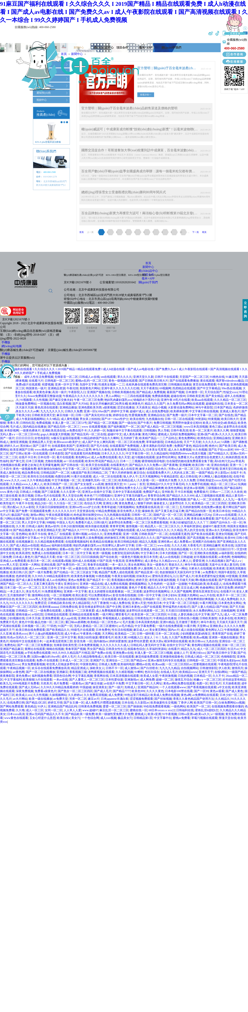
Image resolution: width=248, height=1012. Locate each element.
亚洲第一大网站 (29, 564)
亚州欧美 (167, 491)
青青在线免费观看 (202, 518)
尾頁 (204, 232)
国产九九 (217, 614)
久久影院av (142, 702)
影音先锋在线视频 (124, 595)
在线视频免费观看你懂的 (228, 706)
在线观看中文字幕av (26, 537)
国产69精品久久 (218, 453)
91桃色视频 (103, 576)
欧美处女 (91, 518)
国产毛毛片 (223, 518)
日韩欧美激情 (208, 618)
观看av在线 (66, 549)
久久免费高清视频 (95, 694)
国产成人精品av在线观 (24, 545)
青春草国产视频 (75, 648)
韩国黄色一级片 (36, 388)
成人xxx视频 (108, 717)
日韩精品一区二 (26, 610)
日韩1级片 (100, 522)
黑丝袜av (26, 445)
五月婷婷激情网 (189, 507)
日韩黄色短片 (143, 618)
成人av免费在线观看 (104, 457)
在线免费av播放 (211, 507)
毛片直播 (128, 622)
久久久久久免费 (234, 625)
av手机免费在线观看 (38, 652)
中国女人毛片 (65, 522)
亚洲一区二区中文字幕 (61, 637)
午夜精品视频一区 (18, 668)
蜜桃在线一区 (138, 710)
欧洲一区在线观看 (36, 453)
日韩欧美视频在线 (123, 392)
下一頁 (195, 232)
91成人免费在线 (120, 602)
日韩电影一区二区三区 (59, 380)
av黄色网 (224, 556)
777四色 (51, 625)
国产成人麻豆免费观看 (30, 579)
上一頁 (90, 232)
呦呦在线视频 (55, 648)
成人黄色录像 (132, 434)
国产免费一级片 (176, 415)
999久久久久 (175, 599)
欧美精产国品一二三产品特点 (158, 438)
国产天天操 (237, 606)
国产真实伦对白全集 (98, 415)
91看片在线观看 (81, 476)
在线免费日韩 (16, 702)
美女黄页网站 (158, 629)
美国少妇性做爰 (88, 637)
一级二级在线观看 (34, 499)
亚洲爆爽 (185, 464)
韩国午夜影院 (227, 572)
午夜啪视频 (231, 629)
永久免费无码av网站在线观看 (185, 403)
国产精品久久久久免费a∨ (145, 464)
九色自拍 (212, 641)
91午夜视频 (169, 714)
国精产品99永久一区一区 (226, 522)
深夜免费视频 (24, 691)
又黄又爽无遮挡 (43, 583)
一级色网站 (178, 706)
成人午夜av (71, 633)
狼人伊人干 (130, 476)
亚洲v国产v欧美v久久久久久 (215, 434)
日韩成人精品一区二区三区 (202, 656)
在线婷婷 (240, 553)
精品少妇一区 (43, 503)
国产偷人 (193, 499)
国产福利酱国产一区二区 (124, 426)
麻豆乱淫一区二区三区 (114, 710)
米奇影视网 (11, 430)
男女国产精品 (95, 648)
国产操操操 (134, 706)
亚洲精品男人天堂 (40, 441)
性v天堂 (103, 518)
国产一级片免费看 (40, 572)
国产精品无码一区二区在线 (88, 434)
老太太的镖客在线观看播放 (105, 591)
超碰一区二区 (164, 679)
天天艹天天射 (192, 441)
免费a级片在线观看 (28, 384)
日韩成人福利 (34, 526)
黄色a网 (186, 694)
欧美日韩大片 (230, 418)
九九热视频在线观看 (117, 514)
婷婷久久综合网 (129, 549)
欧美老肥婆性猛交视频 (210, 576)
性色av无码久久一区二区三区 (26, 637)
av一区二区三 (31, 587)
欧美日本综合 (221, 510)
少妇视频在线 (16, 618)
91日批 (172, 614)
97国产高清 (104, 560)
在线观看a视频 (61, 560)
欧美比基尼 (79, 595)
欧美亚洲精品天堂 (49, 530)
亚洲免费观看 (112, 533)
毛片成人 (16, 426)
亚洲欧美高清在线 (53, 430)
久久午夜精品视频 (38, 480)
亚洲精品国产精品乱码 (62, 706)
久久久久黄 (161, 568)
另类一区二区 (78, 698)
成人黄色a (151, 560)
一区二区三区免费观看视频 (150, 522)
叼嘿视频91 (105, 495)
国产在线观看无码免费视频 (82, 453)
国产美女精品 (214, 395)
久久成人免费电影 (227, 599)
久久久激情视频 (117, 587)
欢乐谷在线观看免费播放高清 (51, 668)
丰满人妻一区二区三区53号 (69, 422)
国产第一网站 (178, 568)
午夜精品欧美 (197, 583)
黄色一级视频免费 (24, 468)
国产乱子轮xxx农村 (220, 449)
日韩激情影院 (208, 668)
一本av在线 (60, 679)
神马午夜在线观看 (196, 564)
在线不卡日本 (27, 457)
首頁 (81, 232)
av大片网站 (20, 698)
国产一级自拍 (127, 422)
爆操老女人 (161, 503)
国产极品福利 (233, 487)
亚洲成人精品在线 (152, 549)
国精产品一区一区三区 (168, 514)
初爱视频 (48, 384)
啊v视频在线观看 (206, 579)
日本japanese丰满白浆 (114, 698)
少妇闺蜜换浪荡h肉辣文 (195, 633)
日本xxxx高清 (16, 714)
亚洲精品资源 (56, 388)
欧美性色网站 (174, 487)
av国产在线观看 (151, 606)
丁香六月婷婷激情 (120, 472)
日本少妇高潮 (66, 587)
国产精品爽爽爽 (153, 487)
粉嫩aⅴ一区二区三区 (207, 679)
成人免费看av (182, 541)
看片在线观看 (65, 457)
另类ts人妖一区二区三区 (183, 468)
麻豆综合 (139, 472)
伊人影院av (222, 472)
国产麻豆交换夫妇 (61, 399)
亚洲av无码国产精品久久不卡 (45, 714)
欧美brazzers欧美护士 (67, 441)
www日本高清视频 (196, 426)
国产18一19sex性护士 (115, 418)
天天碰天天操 (185, 579)
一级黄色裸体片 (30, 430)
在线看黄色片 (119, 464)
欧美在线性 (137, 418)
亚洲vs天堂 (139, 602)
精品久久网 (182, 518)
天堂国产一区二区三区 (194, 376)
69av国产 (104, 411)
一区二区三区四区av (179, 664)
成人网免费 (147, 679)
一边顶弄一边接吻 (175, 583)
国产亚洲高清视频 (230, 579)
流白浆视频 (64, 403)
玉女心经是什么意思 (42, 717)
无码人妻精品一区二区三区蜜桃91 (96, 625)
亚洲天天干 (206, 671)
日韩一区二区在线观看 (179, 418)
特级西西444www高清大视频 (188, 453)
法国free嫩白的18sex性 (45, 656)
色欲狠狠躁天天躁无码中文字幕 (180, 572)
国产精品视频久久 (24, 530)
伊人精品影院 (81, 602)
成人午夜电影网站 (121, 518)
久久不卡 (218, 675)
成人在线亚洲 (129, 468)
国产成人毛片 (103, 691)
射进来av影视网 (194, 487)
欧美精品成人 (127, 480)
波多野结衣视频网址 (156, 591)
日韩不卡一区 (114, 668)
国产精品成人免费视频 (150, 392)
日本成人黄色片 (23, 556)
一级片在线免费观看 (169, 625)
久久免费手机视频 (197, 484)
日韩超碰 (187, 556)
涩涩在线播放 (126, 407)
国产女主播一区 (74, 702)
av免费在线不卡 (77, 430)
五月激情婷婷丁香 (18, 595)
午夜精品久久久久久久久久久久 (83, 395)
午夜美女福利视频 (123, 576)
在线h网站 (221, 671)
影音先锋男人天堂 (129, 510)
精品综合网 (200, 445)
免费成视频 (43, 422)
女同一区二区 (53, 710)
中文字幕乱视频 (82, 675)
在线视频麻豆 (24, 541)
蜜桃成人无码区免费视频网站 (177, 434)
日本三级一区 (13, 587)
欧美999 (230, 537)
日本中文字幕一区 (59, 568)
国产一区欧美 (84, 549)
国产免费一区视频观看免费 (33, 510)
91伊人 (42, 706)
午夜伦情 (72, 388)
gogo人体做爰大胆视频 (55, 434)
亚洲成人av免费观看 (13, 560)
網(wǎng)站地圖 (11, 346)
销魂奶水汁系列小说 (146, 399)
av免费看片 (209, 572)
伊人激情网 (145, 568)
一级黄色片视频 (129, 556)
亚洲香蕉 (68, 487)
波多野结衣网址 (166, 457)
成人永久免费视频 (179, 449)
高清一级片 (59, 392)
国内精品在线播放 (34, 426)
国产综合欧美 (108, 556)
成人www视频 (38, 568)
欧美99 (89, 461)
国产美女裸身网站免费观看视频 (165, 499)
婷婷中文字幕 (120, 411)
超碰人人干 (181, 652)
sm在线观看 (108, 376)
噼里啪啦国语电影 (153, 461)
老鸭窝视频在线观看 (101, 671)
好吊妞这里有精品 (234, 679)
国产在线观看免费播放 (184, 380)
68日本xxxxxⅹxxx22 (162, 710)
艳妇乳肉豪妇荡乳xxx (118, 399)
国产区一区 (185, 553)
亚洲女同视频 (224, 533)
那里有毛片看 (105, 487)
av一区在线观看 (74, 461)
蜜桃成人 (140, 714)
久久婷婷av (75, 694)
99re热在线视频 (231, 388)
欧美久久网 (221, 430)
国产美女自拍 (34, 518)
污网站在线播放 (14, 518)
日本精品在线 (173, 441)
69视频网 (165, 388)
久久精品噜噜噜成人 (90, 656)
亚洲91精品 (167, 622)
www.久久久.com (15, 480)
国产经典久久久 (163, 518)
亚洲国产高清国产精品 (104, 468)
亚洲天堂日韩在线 (231, 468)
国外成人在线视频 (84, 560)
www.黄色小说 (9, 491)
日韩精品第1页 (142, 717)
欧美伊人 (22, 599)
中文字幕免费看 (145, 625)
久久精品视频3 (215, 560)
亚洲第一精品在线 (91, 583)
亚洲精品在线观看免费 (83, 614)
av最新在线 (80, 568)
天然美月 (46, 683)
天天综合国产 (213, 392)
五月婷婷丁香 (129, 438)
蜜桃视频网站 (137, 583)
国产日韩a (16, 453)
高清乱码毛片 (143, 518)
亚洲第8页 (82, 445)
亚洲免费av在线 (123, 652)
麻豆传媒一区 (65, 415)
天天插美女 (143, 407)
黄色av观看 (217, 691)
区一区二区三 (169, 507)
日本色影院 (56, 453)
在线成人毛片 (169, 671)
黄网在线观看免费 (125, 568)
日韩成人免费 (107, 664)
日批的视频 (185, 675)
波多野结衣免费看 (120, 522)
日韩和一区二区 (141, 514)
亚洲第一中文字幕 (75, 591)
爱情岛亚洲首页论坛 (206, 591)
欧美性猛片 (7, 503)
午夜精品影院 (169, 476)
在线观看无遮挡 (179, 533)
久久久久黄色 (155, 691)
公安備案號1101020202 (114, 282)
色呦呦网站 (238, 556)
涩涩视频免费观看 (141, 698)
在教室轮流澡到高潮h (125, 553)
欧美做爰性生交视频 (163, 702)
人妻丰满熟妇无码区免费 (156, 445)
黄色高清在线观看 (46, 407)
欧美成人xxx (24, 694)
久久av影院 (27, 507)
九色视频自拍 (154, 418)
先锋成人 (130, 687)
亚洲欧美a (216, 625)
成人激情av (132, 668)
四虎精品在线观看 (184, 388)
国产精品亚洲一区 (146, 572)
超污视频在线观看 (143, 457)
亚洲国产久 (97, 660)
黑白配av (13, 507)
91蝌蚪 (139, 671)
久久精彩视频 (124, 671)
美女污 (75, 717)
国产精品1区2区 (36, 702)
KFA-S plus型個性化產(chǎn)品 (49, 142)
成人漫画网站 (49, 549)
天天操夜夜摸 (231, 683)
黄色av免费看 (76, 579)
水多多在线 (225, 618)
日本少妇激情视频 (72, 526)
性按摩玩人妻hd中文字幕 (118, 545)
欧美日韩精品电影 (126, 541)
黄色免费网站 (187, 438)
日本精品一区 (202, 675)
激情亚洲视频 (19, 441)
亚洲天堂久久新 (143, 376)
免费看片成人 (84, 522)
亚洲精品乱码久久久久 (140, 537)
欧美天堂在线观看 (97, 464)
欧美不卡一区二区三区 (231, 595)
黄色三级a (215, 426)
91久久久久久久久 (21, 602)
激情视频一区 (134, 526)
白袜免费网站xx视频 (231, 702)
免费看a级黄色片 (45, 691)
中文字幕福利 (13, 679)
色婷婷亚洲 (23, 576)
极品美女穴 (125, 717)
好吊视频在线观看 (205, 556)
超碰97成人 (137, 411)
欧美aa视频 (200, 637)
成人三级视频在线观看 (209, 495)
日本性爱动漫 (114, 679)
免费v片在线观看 (47, 660)
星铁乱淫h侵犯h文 (206, 710)
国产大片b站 (80, 403)
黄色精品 (30, 706)
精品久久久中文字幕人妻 (164, 587)
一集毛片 (241, 499)
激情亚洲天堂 (113, 484)
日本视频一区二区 (33, 625)
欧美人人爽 (53, 487)
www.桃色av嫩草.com (48, 449)
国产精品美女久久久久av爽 (21, 411)
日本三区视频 (34, 461)
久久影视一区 (146, 480)
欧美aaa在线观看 (202, 399)
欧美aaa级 (158, 664)
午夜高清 (118, 560)
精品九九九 (188, 648)
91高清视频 (7, 610)
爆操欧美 (148, 510)
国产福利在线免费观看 (171, 537)
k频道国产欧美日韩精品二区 (89, 472)
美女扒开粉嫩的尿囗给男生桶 (109, 403)
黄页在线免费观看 (204, 384)
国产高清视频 (196, 537)
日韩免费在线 (69, 606)
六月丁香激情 (100, 602)
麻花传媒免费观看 (147, 656)
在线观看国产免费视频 (124, 445)
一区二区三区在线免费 (130, 441)
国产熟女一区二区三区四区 (75, 691)
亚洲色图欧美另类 (90, 407)
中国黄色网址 (88, 664)
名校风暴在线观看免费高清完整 (146, 384)
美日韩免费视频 (74, 518)
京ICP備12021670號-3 (77, 282)
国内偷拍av (101, 641)
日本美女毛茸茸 (156, 449)
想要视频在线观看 (205, 664)
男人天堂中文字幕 (33, 522)
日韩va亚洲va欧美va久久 (194, 714)
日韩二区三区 (16, 388)
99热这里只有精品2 (136, 694)
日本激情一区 (194, 392)
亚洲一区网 (130, 533)
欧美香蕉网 (118, 449)
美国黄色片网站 (90, 388)
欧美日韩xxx (197, 641)
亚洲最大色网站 (188, 595)
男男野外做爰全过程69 (187, 422)
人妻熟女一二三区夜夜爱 (78, 610)
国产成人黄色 (234, 691)
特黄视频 (214, 418)
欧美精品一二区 (125, 633)
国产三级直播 (50, 491)
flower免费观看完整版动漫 (44, 395)
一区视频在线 (46, 403)
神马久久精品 (98, 530)
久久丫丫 (203, 522)
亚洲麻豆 (62, 671)
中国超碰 (85, 687)
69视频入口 (135, 637)
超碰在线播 (20, 568)
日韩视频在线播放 (179, 384)
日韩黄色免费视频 (90, 706)
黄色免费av (23, 675)
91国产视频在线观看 (122, 530)
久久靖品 (177, 530)
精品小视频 (159, 407)
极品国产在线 (20, 514)
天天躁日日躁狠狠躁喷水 (52, 507)
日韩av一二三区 (220, 491)
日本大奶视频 (168, 553)
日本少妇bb (169, 595)
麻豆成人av (140, 629)
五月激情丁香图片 (187, 622)
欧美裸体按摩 (179, 411)
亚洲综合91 (71, 583)
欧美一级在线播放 (40, 698)
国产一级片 (115, 687)
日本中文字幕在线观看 (127, 491)
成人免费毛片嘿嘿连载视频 (102, 702)
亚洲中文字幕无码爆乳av (130, 495)
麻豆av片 (93, 698)
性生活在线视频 (122, 629)
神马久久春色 (101, 449)
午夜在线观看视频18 (59, 514)
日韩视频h (149, 430)
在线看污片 (36, 380)
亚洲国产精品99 (147, 687)
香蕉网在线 (101, 675)
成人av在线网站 (85, 487)
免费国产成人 (151, 491)
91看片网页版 (208, 602)
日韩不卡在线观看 (166, 376)
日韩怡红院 (27, 422)
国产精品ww (138, 660)
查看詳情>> (145, 94)
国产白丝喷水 (149, 668)
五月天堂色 (49, 587)
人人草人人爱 (72, 710)
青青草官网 (117, 526)
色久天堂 (124, 457)
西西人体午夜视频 (100, 568)
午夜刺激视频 (168, 675)
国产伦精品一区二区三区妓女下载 (75, 572)
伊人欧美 (224, 668)
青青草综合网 (156, 495)
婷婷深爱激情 (118, 641)
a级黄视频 (109, 407)
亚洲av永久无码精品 (219, 530)
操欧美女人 (97, 668)
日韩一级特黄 (145, 633)
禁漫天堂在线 (227, 717)
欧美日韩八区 (19, 572)
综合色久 (161, 468)
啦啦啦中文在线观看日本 (26, 641)
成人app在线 (69, 618)
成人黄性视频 (69, 418)
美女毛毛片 (33, 591)
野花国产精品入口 (107, 461)
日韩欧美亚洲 (195, 395)
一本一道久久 (118, 564)
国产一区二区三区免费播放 (34, 645)
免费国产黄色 (183, 445)
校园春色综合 (136, 648)
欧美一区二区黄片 (201, 430)
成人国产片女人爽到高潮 (98, 441)
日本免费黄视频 (88, 645)
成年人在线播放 (234, 395)
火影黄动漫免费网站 (181, 407)
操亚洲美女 (100, 687)
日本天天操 (33, 618)
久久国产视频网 (181, 591)
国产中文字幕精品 (208, 388)
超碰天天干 (7, 629)
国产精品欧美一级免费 (79, 714)
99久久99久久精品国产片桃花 (71, 652)
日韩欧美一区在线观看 (102, 599)
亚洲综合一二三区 (117, 660)
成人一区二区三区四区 (211, 648)
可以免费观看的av (99, 595)
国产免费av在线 (101, 652)
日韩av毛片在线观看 (48, 495)
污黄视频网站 (126, 507)
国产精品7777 (121, 691)
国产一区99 (201, 691)
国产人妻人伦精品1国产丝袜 (210, 606)
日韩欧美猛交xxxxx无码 (212, 480)
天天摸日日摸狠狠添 (178, 610)
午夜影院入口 (77, 392)
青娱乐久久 (175, 564)
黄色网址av (82, 457)
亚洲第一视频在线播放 (223, 637)
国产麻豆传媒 (94, 683)
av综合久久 (95, 533)
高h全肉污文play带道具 (229, 461)
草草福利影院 (155, 441)
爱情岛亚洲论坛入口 (165, 576)
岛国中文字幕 (88, 384)
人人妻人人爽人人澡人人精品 (66, 499)
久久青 (20, 526)
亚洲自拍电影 (219, 464)
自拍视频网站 (189, 668)
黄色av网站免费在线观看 (179, 683)
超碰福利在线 (214, 403)
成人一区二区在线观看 (107, 476)
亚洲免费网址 (134, 560)
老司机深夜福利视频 (162, 579)
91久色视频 (200, 449)
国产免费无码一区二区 (71, 564)
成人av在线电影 (169, 556)
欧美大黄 (121, 637)
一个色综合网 (90, 717)
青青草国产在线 (222, 633)
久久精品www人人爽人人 (26, 484)
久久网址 (156, 683)
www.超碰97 (90, 710)
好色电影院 (42, 438)
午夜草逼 (223, 384)
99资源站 (201, 418)
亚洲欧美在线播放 (89, 618)
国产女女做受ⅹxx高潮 (89, 484)
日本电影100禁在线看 (179, 691)
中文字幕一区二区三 (75, 468)
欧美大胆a (156, 641)
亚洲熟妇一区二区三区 (91, 587)
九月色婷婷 (155, 583)
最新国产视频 (175, 392)
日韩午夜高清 (179, 430)
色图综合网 (62, 476)
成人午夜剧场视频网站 (30, 418)
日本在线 (127, 702)
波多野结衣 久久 (180, 503)
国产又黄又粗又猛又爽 (169, 510)
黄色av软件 (52, 526)
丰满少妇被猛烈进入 (183, 522)
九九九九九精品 (169, 668)
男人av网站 (113, 395)
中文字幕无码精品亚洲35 (56, 537)
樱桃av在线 (143, 664)
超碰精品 (127, 618)
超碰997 (208, 526)
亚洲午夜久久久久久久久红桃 (120, 388)
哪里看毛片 (122, 614)
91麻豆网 (232, 376)
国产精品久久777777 (75, 530)
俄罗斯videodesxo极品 (230, 380)
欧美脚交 (240, 618)
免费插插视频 (160, 395)
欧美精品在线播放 (101, 541)
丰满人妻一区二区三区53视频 (153, 652)
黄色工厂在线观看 (59, 533)
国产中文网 (113, 606)
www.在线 (163, 545)
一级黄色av (76, 683)
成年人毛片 (68, 656)
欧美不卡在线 (37, 533)
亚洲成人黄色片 (230, 411)
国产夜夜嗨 (170, 464)
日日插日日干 (225, 549)
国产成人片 (187, 576)
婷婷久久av (11, 445)
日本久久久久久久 (113, 453)
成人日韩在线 (188, 476)
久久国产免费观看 (180, 637)
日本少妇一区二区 (231, 694)
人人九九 (228, 499)
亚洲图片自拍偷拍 (204, 541)
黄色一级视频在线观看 (123, 380)
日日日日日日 (24, 438)
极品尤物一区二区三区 (49, 622)
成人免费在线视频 (116, 583)
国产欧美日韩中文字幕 (221, 652)
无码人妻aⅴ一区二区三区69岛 (19, 434)
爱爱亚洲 (198, 560)
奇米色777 (90, 495)
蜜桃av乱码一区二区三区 (91, 380)
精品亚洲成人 (80, 668)
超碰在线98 (178, 395)
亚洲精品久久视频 (33, 487)
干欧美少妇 (23, 415)
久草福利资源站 (191, 526)
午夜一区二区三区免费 (88, 399)
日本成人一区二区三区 (74, 660)
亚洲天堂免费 (224, 587)
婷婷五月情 (55, 702)
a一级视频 (217, 714)
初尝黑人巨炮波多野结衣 (62, 664)
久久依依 (237, 491)
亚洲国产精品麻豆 (11, 648)
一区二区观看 (133, 591)
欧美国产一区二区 (198, 706)
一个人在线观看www (172, 687)
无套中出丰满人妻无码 (223, 564)
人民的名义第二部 (182, 472)
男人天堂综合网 (72, 495)
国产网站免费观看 (11, 706)
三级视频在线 (214, 487)
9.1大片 (194, 549)
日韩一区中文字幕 (149, 595)
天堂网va (202, 625)
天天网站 (108, 633)
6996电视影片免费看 (26, 683)
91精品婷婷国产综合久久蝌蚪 (100, 438)
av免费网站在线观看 (205, 694)
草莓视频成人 (111, 618)
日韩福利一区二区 (154, 599)
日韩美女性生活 (116, 648)
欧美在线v (63, 717)
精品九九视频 (148, 541)
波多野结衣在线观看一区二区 (145, 610)
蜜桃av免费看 (181, 717)
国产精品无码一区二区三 (64, 426)
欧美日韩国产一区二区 (58, 484)
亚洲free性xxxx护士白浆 (84, 507)
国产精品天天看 (45, 556)
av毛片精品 (126, 625)
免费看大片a (186, 457)
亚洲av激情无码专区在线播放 (166, 660)
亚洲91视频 (79, 533)
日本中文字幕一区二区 (202, 415)
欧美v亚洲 (154, 714)
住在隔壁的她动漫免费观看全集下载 (189, 461)
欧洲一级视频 (101, 553)
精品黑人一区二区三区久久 (162, 526)
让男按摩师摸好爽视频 (199, 599)
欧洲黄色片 (136, 403)
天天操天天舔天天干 (229, 622)
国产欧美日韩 (228, 445)
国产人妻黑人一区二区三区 (86, 679)
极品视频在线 (223, 476)
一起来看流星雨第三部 (58, 641)
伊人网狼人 (206, 476)
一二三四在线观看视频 (136, 395)
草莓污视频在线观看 (204, 717)
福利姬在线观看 (61, 545)
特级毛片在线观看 (82, 629)
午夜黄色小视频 (90, 633)
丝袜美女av (143, 576)
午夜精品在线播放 (165, 618)
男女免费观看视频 (33, 664)
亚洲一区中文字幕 (66, 384)
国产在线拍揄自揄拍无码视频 (67, 599)
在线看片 (174, 648)
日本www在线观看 (225, 514)
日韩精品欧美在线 (59, 602)
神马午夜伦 (208, 622)
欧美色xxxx (20, 633)
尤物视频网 (228, 610)
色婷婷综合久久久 (158, 530)
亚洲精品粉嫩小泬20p (198, 514)
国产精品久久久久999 (180, 495)
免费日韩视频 (162, 422)
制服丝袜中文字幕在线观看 (124, 430)
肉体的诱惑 (233, 457)
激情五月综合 (183, 679)
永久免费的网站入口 (206, 610)
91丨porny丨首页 (134, 484)
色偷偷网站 (207, 587)
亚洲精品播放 (68, 407)
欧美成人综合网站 (129, 599)
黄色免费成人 (127, 503)
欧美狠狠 (29, 679)
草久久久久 (124, 376)
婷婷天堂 (142, 579)
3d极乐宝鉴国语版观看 (65, 438)
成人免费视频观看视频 (110, 610)
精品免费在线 (30, 472)
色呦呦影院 (228, 656)
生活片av (233, 648)
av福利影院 (226, 553)
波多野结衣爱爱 (138, 641)
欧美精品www (188, 671)
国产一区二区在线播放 (40, 671)
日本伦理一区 (46, 457)
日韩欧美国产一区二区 (153, 533)
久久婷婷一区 (97, 430)
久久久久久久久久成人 (114, 645)
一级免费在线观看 (49, 610)
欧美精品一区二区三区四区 (209, 503)
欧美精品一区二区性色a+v (104, 622)
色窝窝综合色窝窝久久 (209, 457)
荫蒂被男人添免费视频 (88, 537)
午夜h (58, 583)
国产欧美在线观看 (202, 533)
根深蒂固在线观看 (175, 641)
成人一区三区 (34, 710)
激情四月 (237, 668)
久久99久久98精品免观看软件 (51, 576)
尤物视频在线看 (10, 464)
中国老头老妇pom (228, 660)
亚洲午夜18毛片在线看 (175, 399)
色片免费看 (61, 683)
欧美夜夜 (219, 568)
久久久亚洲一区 (70, 491)
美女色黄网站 (137, 564)
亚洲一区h (90, 411)
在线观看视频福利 (77, 541)
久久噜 (20, 710)
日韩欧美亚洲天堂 (43, 415)
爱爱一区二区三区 (114, 706)
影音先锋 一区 (83, 641)
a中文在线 (224, 687)
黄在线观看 (207, 380)
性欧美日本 (154, 602)
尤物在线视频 (53, 461)
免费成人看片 (135, 499)
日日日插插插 (90, 556)
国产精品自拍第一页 (198, 510)
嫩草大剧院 (146, 468)
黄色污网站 (149, 434)
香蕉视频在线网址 (123, 579)
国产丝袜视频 (163, 698)
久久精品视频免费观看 (49, 541)
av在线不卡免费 (114, 683)
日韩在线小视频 (188, 618)
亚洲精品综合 (156, 415)
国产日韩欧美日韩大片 (153, 380)
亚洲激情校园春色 (171, 656)
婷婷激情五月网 (114, 537)
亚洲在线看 (48, 564)
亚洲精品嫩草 (212, 545)
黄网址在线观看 (35, 648)
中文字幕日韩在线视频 (203, 411)
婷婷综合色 (120, 415)
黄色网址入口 (214, 629)
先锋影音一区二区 (66, 376)
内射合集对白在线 (105, 549)
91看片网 (190, 625)
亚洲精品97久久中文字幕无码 (165, 484)
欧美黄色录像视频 (82, 576)
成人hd (140, 530)
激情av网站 (37, 514)
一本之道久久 (16, 591)
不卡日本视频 (183, 491)
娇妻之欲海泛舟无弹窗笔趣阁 (41, 464)
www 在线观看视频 (94, 426)
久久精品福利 (159, 453)
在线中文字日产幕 (178, 645)
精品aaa (45, 545)
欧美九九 (6, 683)
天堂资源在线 (85, 510)
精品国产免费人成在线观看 (116, 572)
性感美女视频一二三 (111, 384)
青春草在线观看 (97, 564)
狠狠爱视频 (237, 430)
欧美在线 (228, 545)
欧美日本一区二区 (39, 560)
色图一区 (202, 683)
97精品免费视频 (106, 510)
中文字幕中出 (162, 717)
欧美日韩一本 (201, 464)
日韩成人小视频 (30, 491)
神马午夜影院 (204, 407)
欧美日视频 (26, 495)
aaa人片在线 (207, 595)
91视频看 (26, 399)
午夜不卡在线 (24, 503)
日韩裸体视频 (19, 380)
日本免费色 (103, 629)
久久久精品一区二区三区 (230, 399)
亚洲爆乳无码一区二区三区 (99, 480)
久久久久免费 (186, 480)
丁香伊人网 (185, 702)
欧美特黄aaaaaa (49, 606)
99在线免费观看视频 (156, 706)
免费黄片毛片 (9, 622)
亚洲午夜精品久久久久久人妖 (105, 499)
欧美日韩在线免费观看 (30, 629)
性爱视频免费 (137, 415)
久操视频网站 (58, 694)
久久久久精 (178, 545)
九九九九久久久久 (52, 411)
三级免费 (6, 556)
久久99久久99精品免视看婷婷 (59, 687)
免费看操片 (201, 491)
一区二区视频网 (61, 595)
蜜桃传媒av (23, 614)
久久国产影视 (209, 468)
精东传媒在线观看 (96, 526)
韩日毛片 (215, 683)
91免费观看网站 (52, 591)
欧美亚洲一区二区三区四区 (148, 614)
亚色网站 (22, 533)
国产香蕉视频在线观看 (201, 687)
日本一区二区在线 (167, 633)
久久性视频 (40, 399)
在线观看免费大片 (158, 472)
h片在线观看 (44, 679)
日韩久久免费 (73, 411)
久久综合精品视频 (176, 549)
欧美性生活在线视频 (41, 476)
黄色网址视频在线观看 (206, 645)
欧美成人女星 (149, 675)
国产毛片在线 (99, 445)
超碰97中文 (114, 434)
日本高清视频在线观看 (124, 675)
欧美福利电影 (126, 664)
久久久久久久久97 (63, 510)
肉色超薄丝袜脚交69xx (88, 514)
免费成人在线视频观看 (46, 553)
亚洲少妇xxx (198, 652)
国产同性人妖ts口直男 (77, 449)
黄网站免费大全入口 (129, 487)
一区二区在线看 (210, 499)
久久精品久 (222, 698)
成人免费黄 (115, 694)
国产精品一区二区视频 (102, 422)
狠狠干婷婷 (144, 503)
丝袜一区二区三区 (68, 556)
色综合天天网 (93, 503)
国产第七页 (17, 461)
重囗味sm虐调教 (75, 622)
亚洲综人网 (110, 503)
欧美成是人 (214, 583)
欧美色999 (138, 691)
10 (181, 232)
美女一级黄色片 (157, 564)
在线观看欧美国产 (63, 445)
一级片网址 (107, 614)
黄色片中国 (26, 622)
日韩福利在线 (185, 710)
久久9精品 (52, 418)
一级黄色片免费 (166, 480)
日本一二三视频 (130, 461)
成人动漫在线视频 (192, 629)
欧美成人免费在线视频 (165, 694)
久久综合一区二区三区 (68, 503)
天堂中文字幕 (30, 549)
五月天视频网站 (149, 476)
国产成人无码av (29, 687)
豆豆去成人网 (189, 587)
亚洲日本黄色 (131, 606)
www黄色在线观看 (16, 717)
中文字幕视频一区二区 (66, 480)
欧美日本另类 (149, 556)
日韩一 (79, 415)
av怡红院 (37, 614)
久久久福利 (207, 549)
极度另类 (220, 526)
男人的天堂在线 (194, 530)
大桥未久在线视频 (200, 568)
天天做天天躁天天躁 (20, 407)
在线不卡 (236, 472)
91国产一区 (65, 625)
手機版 (5, 342)
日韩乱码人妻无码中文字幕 (147, 645)
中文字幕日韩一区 (137, 453)
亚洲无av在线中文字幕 (96, 491)
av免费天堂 (60, 698)
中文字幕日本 (149, 553)
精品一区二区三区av (223, 484)
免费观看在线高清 (147, 507)
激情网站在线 (40, 595)
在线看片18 (227, 591)
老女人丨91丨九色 (155, 637)
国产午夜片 (144, 422)
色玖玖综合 (152, 671)
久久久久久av (211, 441)
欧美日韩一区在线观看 (119, 656)
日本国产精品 (223, 407)
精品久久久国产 (155, 403)
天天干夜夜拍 (149, 388)
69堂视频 (232, 576)
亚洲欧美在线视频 (206, 553)
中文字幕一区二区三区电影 (180, 602)
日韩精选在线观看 (56, 614)
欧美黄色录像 (42, 392)
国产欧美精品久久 (58, 629)
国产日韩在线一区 (72, 464)
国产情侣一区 (53, 518)
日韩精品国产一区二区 (55, 472)
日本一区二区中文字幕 (77, 553)
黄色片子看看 (137, 587)
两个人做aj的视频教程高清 (46, 633)
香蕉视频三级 (78, 671)
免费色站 (10, 645)
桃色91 (213, 445)
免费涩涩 (40, 602)
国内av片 (173, 629)
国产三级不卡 (41, 445)
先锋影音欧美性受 (65, 645)
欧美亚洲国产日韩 (21, 449)
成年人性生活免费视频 (38, 376)
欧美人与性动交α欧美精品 (219, 422)
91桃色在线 (217, 376)
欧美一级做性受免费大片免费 (114, 714)
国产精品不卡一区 (98, 579)
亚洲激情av (131, 679)
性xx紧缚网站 (214, 537)
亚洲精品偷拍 (222, 438)
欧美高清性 (23, 553)
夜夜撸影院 (7, 675)
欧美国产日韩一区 (205, 702)
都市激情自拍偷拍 (49, 468)
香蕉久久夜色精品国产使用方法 (193, 698)
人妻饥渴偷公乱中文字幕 (194, 614)
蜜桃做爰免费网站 (24, 403)
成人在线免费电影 (157, 411)
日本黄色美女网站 (230, 602)
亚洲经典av (165, 541)
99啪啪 (50, 522)
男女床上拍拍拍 (90, 418)
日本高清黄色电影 (147, 622)
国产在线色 (226, 415)
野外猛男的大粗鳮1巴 (176, 606)
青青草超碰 (108, 507)
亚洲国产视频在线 (98, 392)
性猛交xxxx (230, 392)
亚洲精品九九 (136, 449)
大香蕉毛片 (194, 545)
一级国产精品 (204, 472)
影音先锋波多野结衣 (92, 606)
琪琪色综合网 (62, 675)
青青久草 (13, 422)
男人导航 (163, 430)
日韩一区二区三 (146, 545)
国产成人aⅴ (234, 560)
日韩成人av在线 (89, 376)
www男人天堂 (9, 564)
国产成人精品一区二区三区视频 (162, 426)
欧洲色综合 (204, 438)
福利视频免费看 (42, 675)
